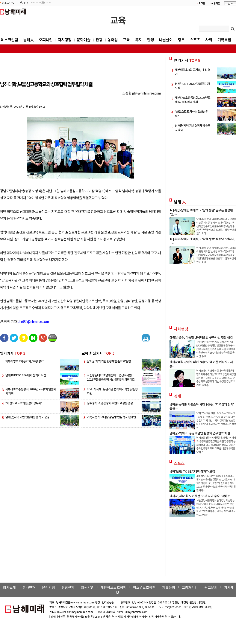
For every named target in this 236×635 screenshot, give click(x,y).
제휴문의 (168, 587)
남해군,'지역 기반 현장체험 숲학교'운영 (27, 417)
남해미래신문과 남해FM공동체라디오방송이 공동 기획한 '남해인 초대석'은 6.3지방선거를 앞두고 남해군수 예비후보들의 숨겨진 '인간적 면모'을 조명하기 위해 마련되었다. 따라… (216, 226)
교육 (118, 20)
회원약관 (87, 587)
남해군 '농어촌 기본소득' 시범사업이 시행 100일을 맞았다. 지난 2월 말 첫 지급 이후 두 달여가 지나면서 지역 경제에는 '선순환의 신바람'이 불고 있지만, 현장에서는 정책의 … (216, 420)
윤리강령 (48, 587)
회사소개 (9, 587)
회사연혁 (29, 587)
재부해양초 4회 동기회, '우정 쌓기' (24, 361)
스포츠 (195, 39)
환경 (150, 39)
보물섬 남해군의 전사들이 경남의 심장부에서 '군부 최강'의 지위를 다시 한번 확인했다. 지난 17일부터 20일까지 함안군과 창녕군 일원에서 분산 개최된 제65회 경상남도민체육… (215, 507)
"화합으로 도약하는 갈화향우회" (23, 403)
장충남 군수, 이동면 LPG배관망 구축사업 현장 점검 (201, 337)
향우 (181, 39)
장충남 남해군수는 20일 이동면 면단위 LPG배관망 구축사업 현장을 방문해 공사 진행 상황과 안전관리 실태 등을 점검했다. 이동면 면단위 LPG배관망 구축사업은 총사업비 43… (215, 349)
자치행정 (64, 39)
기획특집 (224, 39)
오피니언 (46, 39)
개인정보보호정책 (113, 587)
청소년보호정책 (144, 587)
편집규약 (68, 587)
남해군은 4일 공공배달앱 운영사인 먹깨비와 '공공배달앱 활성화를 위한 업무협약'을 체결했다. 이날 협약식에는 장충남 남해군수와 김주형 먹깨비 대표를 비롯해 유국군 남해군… (216, 445)
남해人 (28, 39)
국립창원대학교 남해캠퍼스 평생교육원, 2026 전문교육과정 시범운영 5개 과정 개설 (111, 377)
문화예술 (83, 39)
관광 (98, 39)
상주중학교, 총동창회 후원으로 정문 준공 (110, 403)
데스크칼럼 (9, 39)
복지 (138, 39)
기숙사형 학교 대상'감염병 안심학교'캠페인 (111, 417)
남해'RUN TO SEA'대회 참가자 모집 (25, 375)
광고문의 (210, 587)
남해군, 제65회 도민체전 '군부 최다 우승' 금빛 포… (201, 496)
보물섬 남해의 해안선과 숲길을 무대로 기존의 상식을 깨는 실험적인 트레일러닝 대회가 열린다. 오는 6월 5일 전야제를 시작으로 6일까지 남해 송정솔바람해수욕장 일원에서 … (216, 483)
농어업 (112, 39)
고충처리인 (190, 587)
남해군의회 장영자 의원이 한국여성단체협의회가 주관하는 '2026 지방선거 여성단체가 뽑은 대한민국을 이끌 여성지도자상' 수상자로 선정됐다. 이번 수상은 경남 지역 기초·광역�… (216, 378)
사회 (208, 39)
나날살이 (166, 39)
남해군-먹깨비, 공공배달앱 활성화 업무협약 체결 (199, 433)
